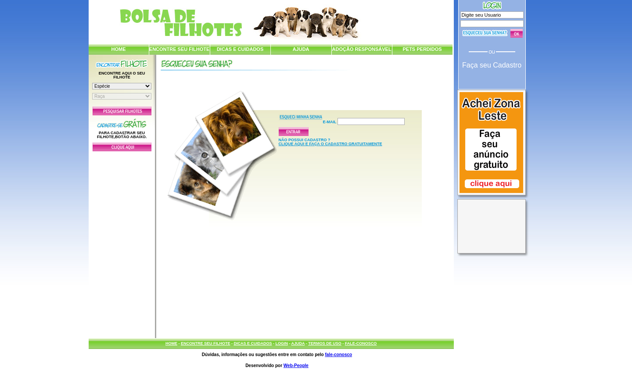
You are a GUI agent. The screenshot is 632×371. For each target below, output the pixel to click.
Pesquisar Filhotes (122, 111)
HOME (118, 49)
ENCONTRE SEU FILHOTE (179, 49)
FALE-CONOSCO (361, 343)
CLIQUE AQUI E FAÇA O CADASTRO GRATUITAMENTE (330, 144)
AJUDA (301, 49)
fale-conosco (338, 354)
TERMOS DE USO (324, 343)
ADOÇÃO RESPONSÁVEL (361, 49)
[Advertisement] (122, 242)
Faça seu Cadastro (491, 65)
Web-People (296, 365)
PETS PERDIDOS (422, 49)
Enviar (294, 131)
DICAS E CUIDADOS (240, 49)
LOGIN (281, 343)
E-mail (364, 121)
